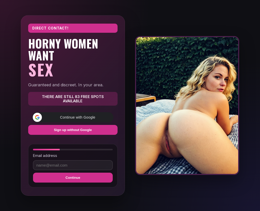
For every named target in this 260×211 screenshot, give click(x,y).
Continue (73, 178)
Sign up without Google (73, 130)
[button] (72, 117)
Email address (45, 155)
